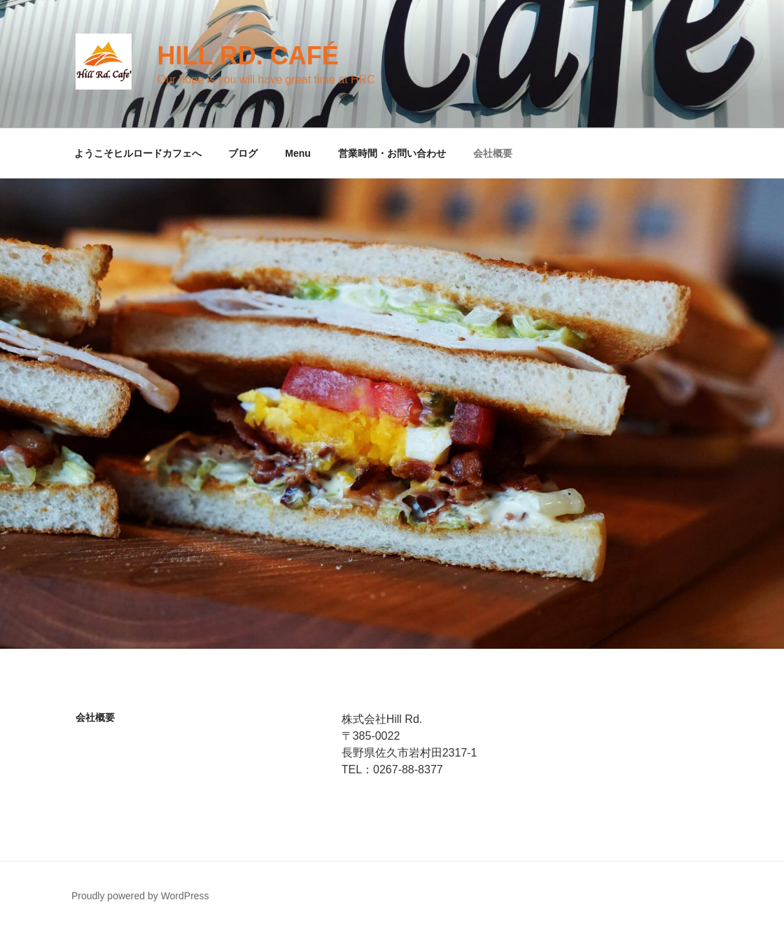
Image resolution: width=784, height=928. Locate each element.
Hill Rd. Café (247, 55)
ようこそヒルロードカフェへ (138, 153)
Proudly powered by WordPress (140, 895)
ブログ (243, 153)
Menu (298, 153)
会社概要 (492, 153)
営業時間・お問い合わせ (392, 153)
